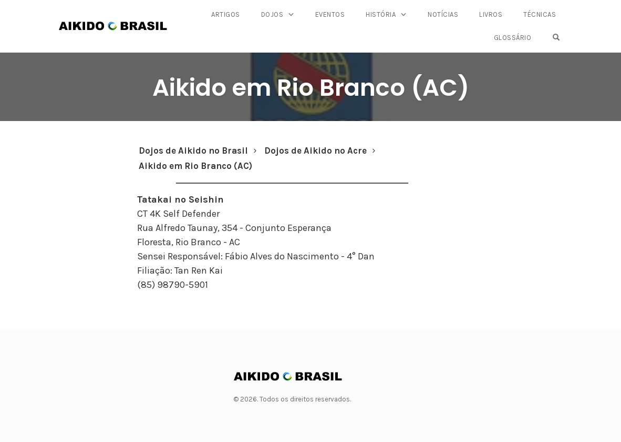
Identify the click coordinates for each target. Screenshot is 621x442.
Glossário (513, 38)
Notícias (443, 14)
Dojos (272, 14)
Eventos (330, 14)
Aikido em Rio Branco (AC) (310, 87)
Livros (490, 14)
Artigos (225, 14)
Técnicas (539, 14)
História (381, 14)
